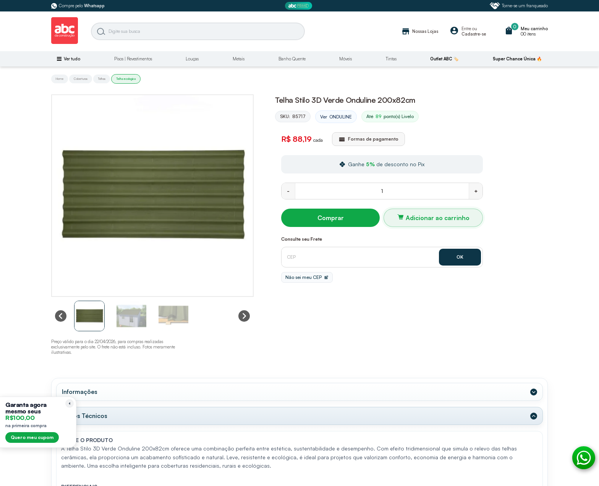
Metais (238, 59)
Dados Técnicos (84, 416)
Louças (192, 59)
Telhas (101, 79)
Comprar (330, 218)
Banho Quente (292, 59)
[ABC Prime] (299, 6)
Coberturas (80, 79)
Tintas (391, 59)
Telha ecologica (126, 79)
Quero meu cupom (32, 437)
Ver (336, 117)
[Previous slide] (60, 316)
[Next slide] (244, 316)
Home (59, 79)
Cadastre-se (473, 34)
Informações (79, 391)
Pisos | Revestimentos (133, 59)
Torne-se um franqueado (519, 5)
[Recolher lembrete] (69, 403)
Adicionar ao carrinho (437, 218)
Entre (466, 28)
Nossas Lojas (419, 31)
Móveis (345, 59)
